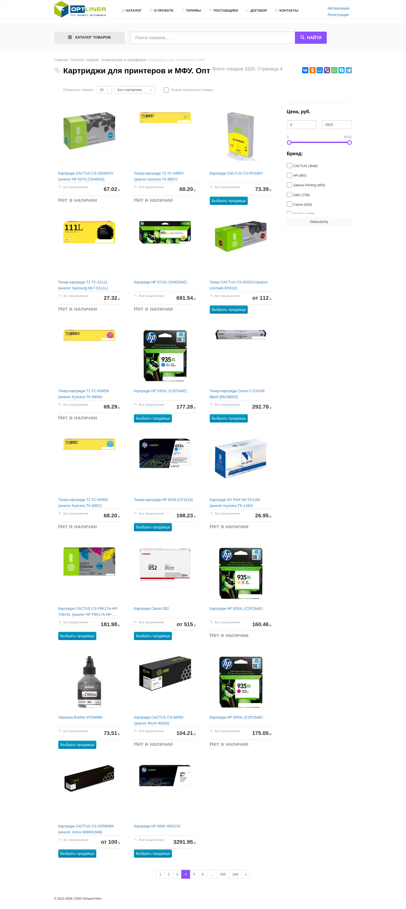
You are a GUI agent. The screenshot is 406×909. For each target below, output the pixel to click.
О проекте (161, 10)
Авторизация (338, 8)
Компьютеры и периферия (124, 60)
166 (235, 874)
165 (223, 874)
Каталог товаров (85, 60)
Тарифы (191, 10)
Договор (256, 10)
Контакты (286, 10)
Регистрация (338, 15)
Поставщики (223, 10)
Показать (319, 222)
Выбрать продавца (229, 201)
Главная (61, 60)
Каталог (131, 10)
